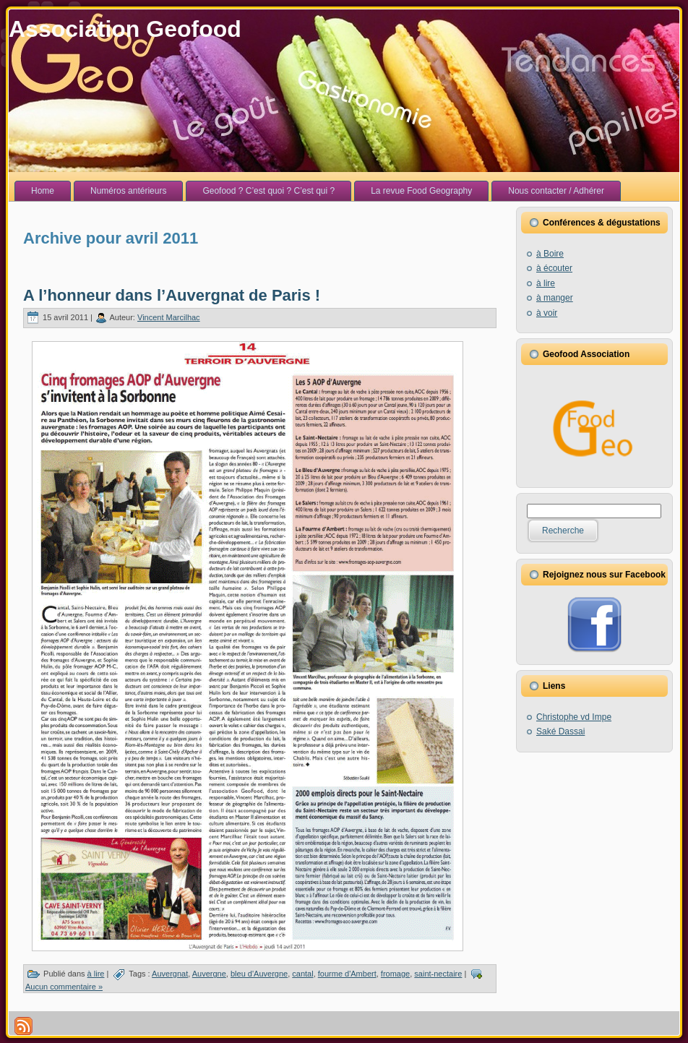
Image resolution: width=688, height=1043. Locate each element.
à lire (96, 973)
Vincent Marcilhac (168, 317)
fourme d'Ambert (347, 973)
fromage (395, 973)
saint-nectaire (438, 973)
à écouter (554, 268)
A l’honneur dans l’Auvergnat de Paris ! (171, 295)
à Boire (550, 254)
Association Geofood (125, 29)
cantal (302, 973)
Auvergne (209, 973)
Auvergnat (170, 973)
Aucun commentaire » (64, 986)
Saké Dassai (560, 731)
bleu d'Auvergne (259, 973)
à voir (546, 313)
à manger (554, 298)
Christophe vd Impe (573, 717)
